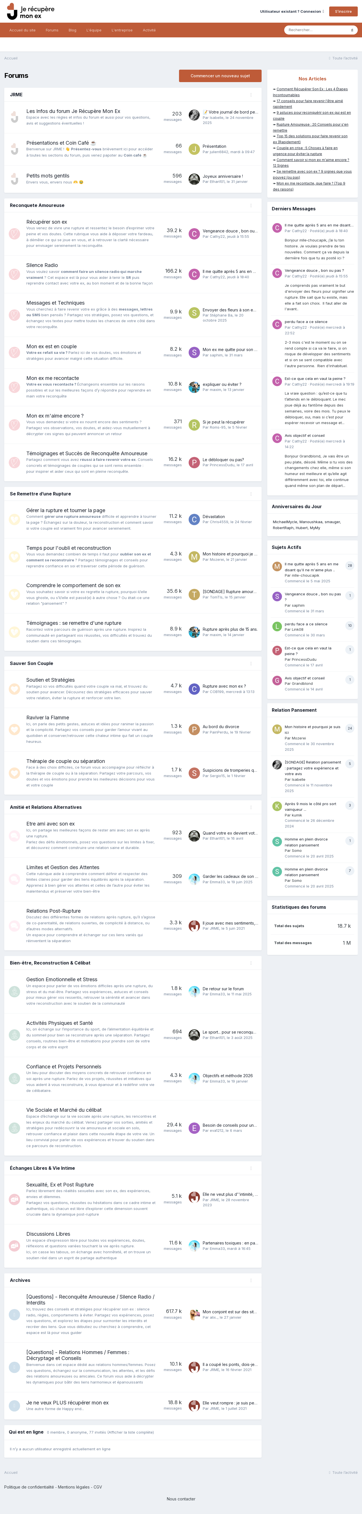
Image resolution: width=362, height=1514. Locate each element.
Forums (52, 30)
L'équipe (94, 30)
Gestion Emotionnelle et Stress (61, 979)
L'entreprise (122, 30)
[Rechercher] (315, 30)
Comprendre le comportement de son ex (73, 585)
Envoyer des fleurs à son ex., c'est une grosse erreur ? (254, 309)
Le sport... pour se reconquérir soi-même (241, 1032)
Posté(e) (329, 230)
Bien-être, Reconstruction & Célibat (50, 963)
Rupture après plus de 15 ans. (230, 629)
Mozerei (217, 559)
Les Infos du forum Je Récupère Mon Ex (73, 111)
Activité (149, 30)
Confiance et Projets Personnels (63, 1067)
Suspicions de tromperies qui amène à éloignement (251, 770)
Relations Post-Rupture (53, 911)
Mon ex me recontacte (52, 378)
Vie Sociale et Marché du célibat (64, 1110)
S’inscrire (343, 11)
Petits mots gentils (47, 176)
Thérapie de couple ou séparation (65, 761)
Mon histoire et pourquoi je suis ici (234, 553)
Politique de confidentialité (29, 1487)
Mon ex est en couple (51, 346)
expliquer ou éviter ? (222, 384)
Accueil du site (22, 30)
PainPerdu (219, 732)
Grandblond (302, 683)
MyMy (315, 527)
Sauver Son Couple (31, 663)
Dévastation (214, 516)
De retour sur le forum (223, 988)
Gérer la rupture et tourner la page (65, 510)
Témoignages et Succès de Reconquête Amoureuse (86, 453)
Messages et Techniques (55, 303)
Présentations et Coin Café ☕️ (61, 143)
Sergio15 (217, 775)
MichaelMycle (285, 521)
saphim (216, 355)
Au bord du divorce (221, 726)
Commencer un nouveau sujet (220, 75)
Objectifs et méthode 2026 (228, 1075)
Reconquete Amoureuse (37, 205)
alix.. (213, 1317)
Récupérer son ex (46, 222)
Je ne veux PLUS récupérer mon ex (67, 1403)
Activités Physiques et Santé (59, 1023)
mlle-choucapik (305, 575)
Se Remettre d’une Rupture (40, 494)
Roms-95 (218, 427)
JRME (16, 94)
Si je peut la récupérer (224, 422)
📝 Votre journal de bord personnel (236, 112)
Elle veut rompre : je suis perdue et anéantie (244, 1402)
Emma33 (217, 882)
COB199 (217, 691)
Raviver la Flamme (47, 717)
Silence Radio (42, 265)
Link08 (297, 629)
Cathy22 (217, 236)
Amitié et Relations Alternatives (46, 807)
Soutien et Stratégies (50, 680)
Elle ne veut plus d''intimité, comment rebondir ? (247, 1194)
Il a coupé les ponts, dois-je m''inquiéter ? (242, 1364)
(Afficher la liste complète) (130, 1432)
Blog (72, 30)
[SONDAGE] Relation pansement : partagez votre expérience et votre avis (313, 768)
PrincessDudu (222, 465)
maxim (215, 389)
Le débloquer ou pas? (223, 459)
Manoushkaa (310, 521)
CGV (98, 1487)
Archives (20, 1280)
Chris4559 (219, 521)
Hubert (302, 527)
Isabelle (216, 117)
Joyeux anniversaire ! (223, 176)
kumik (297, 815)
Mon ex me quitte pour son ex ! (232, 349)
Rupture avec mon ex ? (224, 686)
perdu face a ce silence (306, 321)
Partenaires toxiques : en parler (232, 1243)
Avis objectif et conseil (305, 435)
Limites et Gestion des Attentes (62, 867)
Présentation (214, 146)
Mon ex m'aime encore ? (55, 416)
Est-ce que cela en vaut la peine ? (315, 378)
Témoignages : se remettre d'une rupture (73, 623)
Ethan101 (217, 181)
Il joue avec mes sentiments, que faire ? (239, 923)
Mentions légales (74, 1487)
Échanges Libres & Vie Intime (42, 1168)
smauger (332, 521)
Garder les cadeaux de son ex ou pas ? (240, 876)
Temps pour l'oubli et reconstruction (68, 548)
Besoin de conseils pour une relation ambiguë (245, 1125)
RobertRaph (283, 527)
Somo (297, 850)
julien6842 (219, 151)
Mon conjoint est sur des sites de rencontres (244, 1311)
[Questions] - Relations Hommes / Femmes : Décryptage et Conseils (78, 1355)
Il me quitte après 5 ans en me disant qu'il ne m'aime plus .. (257, 271)
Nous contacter (181, 1498)
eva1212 (216, 1130)
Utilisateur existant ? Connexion (292, 11)
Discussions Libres (48, 1234)
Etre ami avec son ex (50, 824)
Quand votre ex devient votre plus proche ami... (247, 833)
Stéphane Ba (221, 315)
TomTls (216, 597)
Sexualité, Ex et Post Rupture (60, 1185)
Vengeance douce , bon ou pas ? (234, 230)
